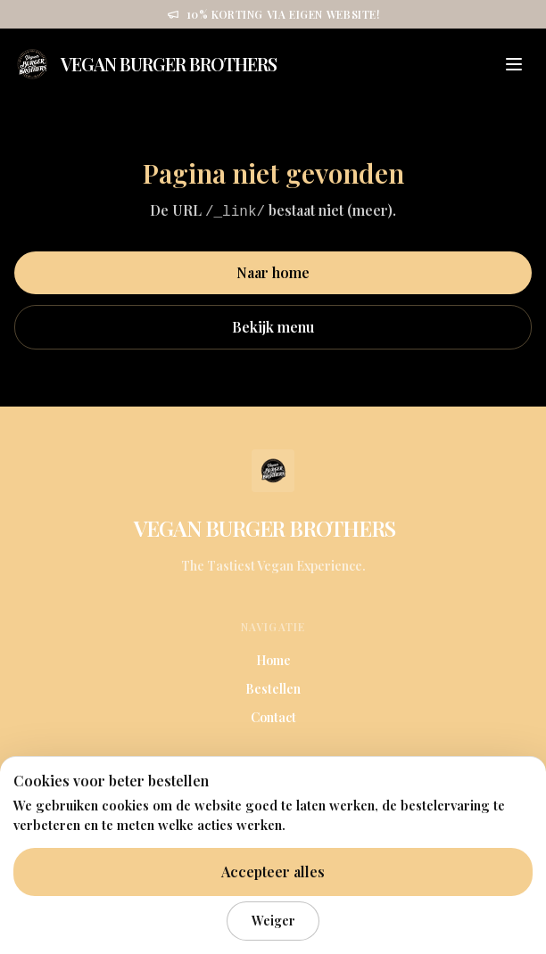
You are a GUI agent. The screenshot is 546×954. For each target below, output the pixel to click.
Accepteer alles (273, 871)
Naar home (273, 272)
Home (273, 660)
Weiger (273, 920)
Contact (273, 717)
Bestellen (273, 688)
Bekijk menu (273, 326)
